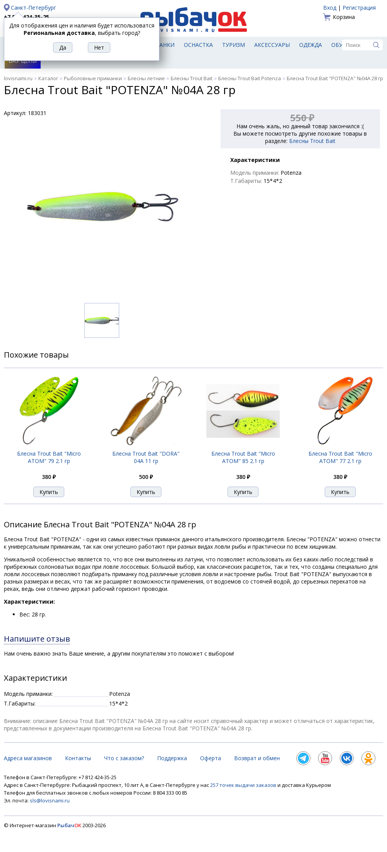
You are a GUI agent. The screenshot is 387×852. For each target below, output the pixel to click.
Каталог (48, 78)
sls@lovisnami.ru (50, 800)
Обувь (340, 44)
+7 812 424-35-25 (26, 17)
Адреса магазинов (28, 758)
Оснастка (198, 44)
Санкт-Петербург (33, 7)
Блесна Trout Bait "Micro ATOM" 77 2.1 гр (340, 457)
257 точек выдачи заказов (243, 784)
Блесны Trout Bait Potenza (249, 78)
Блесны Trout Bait (191, 78)
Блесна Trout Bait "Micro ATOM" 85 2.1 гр (243, 457)
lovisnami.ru (18, 78)
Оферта (210, 758)
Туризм (233, 44)
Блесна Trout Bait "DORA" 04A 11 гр (146, 457)
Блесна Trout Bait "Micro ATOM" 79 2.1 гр (49, 457)
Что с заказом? (124, 758)
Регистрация (359, 7)
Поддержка (172, 758)
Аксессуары (272, 44)
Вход (329, 7)
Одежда (310, 44)
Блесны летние (146, 78)
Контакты (78, 758)
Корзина (344, 17)
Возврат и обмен (257, 758)
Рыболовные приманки (93, 78)
